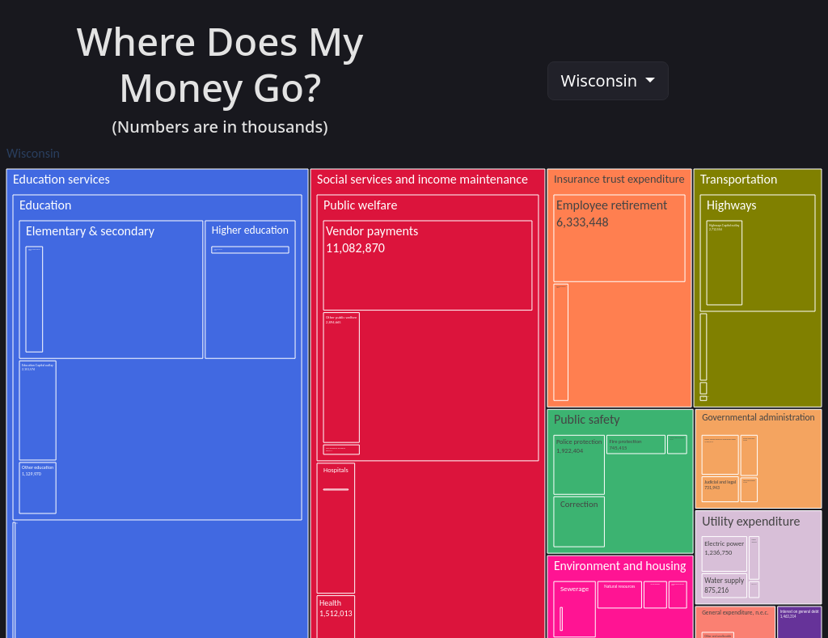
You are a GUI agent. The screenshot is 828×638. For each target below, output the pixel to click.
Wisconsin (601, 80)
